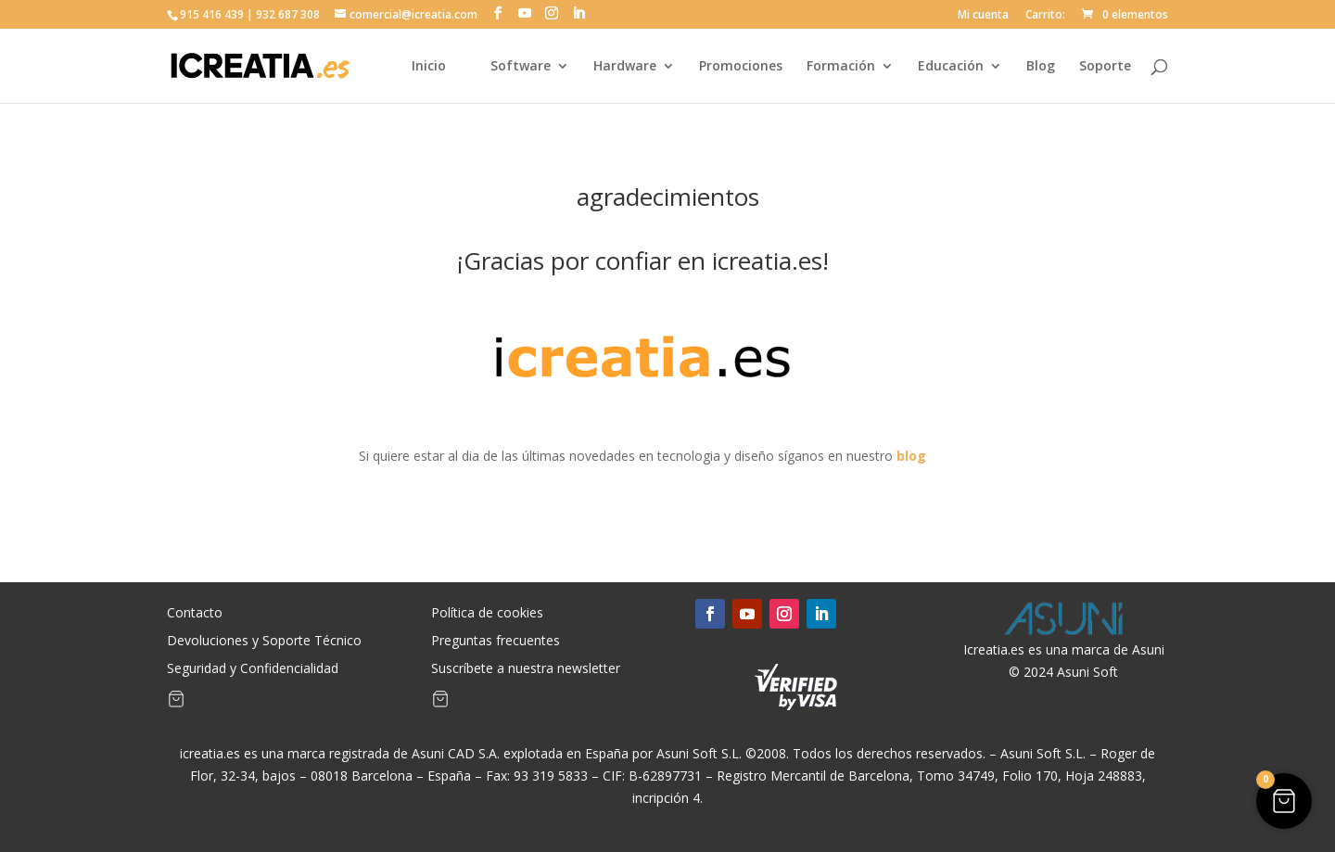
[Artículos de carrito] (176, 703)
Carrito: (1045, 15)
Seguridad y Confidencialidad (252, 669)
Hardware (624, 66)
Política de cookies (487, 613)
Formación (841, 66)
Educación (951, 66)
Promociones (740, 66)
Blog (1040, 66)
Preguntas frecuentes (495, 641)
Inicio (429, 66)
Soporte (1105, 66)
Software (520, 66)
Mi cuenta (983, 15)
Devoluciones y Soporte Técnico (264, 641)
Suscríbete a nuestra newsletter (525, 669)
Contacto (194, 613)
